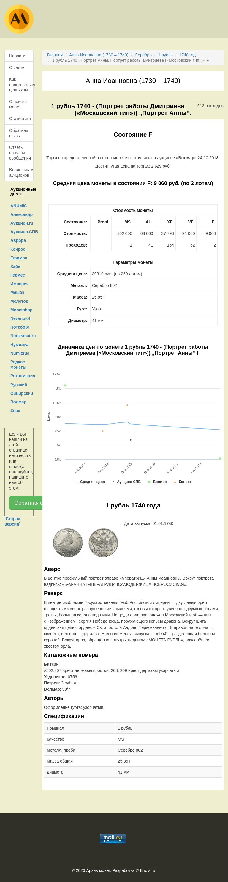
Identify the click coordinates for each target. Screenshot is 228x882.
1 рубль (165, 55)
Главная (55, 55)
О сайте (16, 67)
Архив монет (98, 870)
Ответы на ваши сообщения (20, 152)
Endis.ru (147, 870)
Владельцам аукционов (21, 172)
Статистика (20, 118)
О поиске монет (18, 104)
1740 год (187, 55)
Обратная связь (18, 133)
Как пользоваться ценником (21, 84)
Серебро (143, 55)
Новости (17, 55)
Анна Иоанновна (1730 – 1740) (98, 55)
